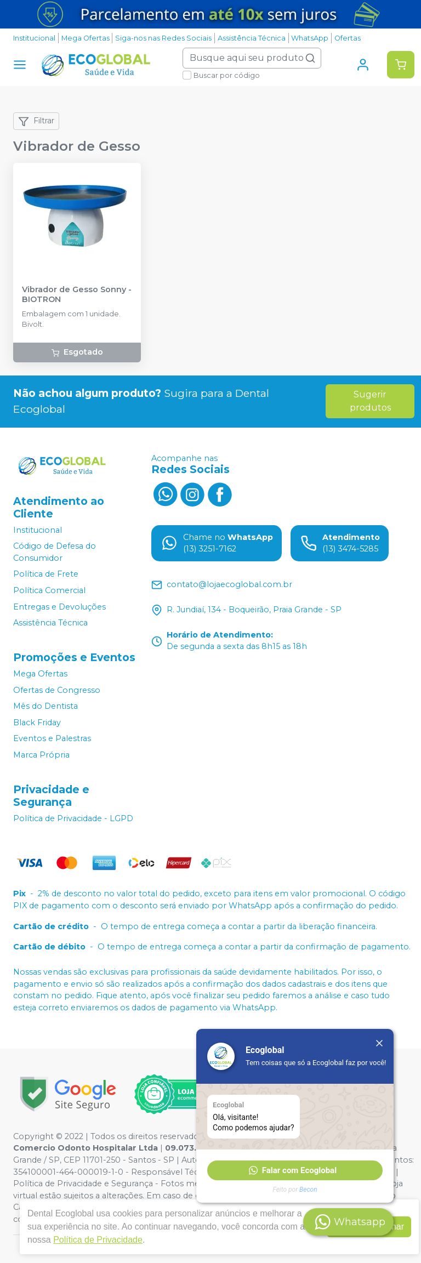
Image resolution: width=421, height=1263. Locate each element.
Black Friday (37, 722)
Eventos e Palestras (52, 739)
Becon (308, 1189)
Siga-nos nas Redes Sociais (163, 38)
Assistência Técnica (252, 38)
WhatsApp (309, 38)
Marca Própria (41, 755)
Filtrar (36, 121)
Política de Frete (45, 574)
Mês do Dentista (45, 706)
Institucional (34, 38)
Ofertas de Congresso (56, 690)
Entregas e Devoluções (59, 607)
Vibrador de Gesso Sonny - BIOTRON (77, 294)
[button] (295, 1170)
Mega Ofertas (85, 38)
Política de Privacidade (98, 1239)
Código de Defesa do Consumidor (54, 552)
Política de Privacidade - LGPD (73, 818)
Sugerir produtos (370, 401)
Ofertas (347, 38)
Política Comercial (49, 590)
